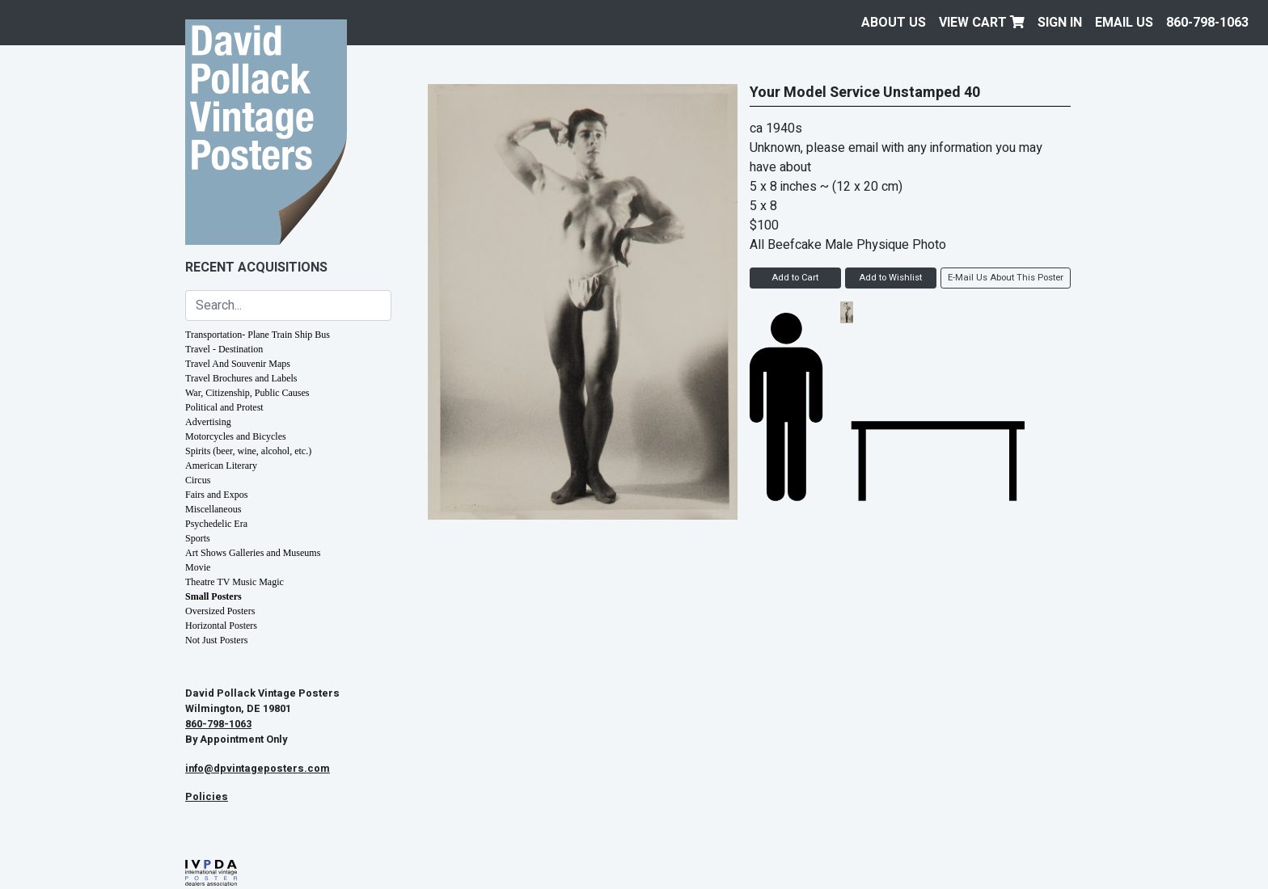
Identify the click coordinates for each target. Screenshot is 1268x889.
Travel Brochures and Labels (241, 378)
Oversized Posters (220, 611)
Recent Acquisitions (256, 267)
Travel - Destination (224, 349)
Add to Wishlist (890, 277)
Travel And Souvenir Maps (237, 363)
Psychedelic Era (216, 523)
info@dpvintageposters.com (257, 768)
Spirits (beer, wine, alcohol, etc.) (248, 451)
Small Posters (213, 596)
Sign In (1060, 22)
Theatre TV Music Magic (234, 582)
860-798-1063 (1207, 22)
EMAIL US (1124, 22)
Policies (206, 797)
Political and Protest (224, 407)
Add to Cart (794, 277)
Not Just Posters (216, 640)
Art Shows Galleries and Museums (252, 552)
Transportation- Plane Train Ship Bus (257, 334)
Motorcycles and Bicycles (235, 436)
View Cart (982, 22)
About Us (893, 22)
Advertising (208, 422)
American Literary (221, 465)
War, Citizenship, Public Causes (247, 392)
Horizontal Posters (221, 625)
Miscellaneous (213, 509)
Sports (197, 538)
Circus (197, 480)
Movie (197, 567)
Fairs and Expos (216, 494)
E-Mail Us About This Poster (1005, 277)
